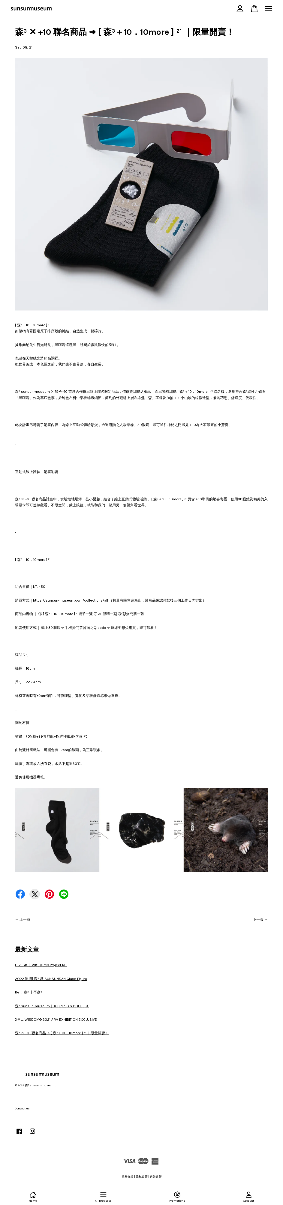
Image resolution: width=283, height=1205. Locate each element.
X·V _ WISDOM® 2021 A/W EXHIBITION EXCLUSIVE (56, 1019)
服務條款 (128, 1177)
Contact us (22, 1108)
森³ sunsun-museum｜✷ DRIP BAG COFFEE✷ (52, 1006)
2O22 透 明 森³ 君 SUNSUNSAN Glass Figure (51, 979)
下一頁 (258, 919)
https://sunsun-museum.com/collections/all (70, 600)
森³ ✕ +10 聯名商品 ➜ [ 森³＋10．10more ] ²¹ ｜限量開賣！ (62, 1033)
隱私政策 (142, 1177)
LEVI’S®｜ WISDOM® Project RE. (41, 965)
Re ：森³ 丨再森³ (28, 992)
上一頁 (25, 919)
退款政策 (156, 1177)
